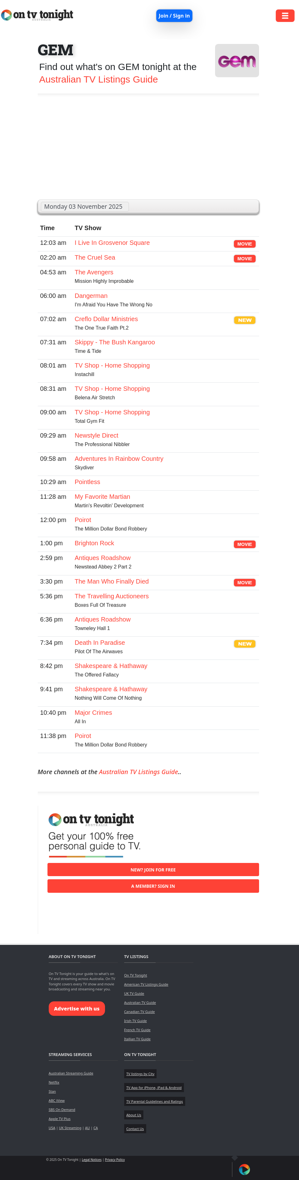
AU (87, 1127)
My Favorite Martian (102, 496)
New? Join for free (153, 870)
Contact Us (135, 1128)
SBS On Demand (62, 1109)
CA (95, 1127)
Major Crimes (93, 712)
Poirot (83, 519)
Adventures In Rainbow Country (119, 458)
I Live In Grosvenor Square (112, 242)
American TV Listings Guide (146, 984)
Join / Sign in (174, 15)
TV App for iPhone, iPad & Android (154, 1087)
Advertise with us (77, 1008)
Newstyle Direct (97, 435)
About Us (133, 1115)
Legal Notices (92, 1159)
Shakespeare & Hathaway (111, 665)
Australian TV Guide (140, 1002)
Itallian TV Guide (137, 1039)
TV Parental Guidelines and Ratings (154, 1101)
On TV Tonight (135, 975)
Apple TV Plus (60, 1118)
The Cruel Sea (95, 257)
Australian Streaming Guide (71, 1073)
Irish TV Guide (135, 1020)
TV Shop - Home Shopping (112, 365)
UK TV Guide (134, 993)
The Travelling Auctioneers (112, 596)
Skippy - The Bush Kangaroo (115, 342)
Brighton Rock (94, 543)
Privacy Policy (115, 1159)
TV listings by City (140, 1073)
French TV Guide (137, 1029)
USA (52, 1127)
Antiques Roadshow (103, 557)
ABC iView (57, 1100)
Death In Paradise (100, 642)
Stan (52, 1091)
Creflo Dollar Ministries (106, 318)
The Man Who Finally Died (112, 581)
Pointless (87, 481)
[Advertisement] (148, 149)
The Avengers (94, 272)
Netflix (54, 1082)
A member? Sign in (153, 886)
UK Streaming (70, 1127)
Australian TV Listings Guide (98, 79)
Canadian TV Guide (139, 1011)
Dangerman (91, 295)
